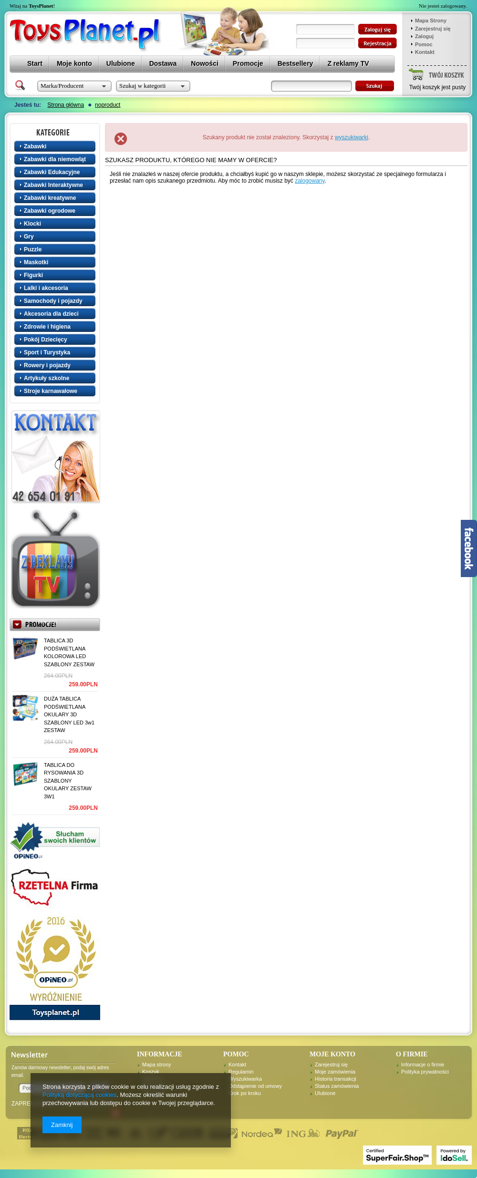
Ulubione (325, 1093)
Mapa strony (156, 1064)
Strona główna (65, 105)
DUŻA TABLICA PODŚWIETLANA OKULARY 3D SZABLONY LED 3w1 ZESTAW (69, 714)
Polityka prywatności (425, 1072)
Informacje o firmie (422, 1064)
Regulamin (241, 1072)
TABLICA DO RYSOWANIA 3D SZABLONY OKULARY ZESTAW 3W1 (68, 780)
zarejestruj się (377, 43)
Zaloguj (424, 36)
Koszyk (150, 1072)
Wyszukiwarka (245, 1079)
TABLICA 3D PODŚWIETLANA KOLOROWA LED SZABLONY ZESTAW (69, 652)
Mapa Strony (430, 20)
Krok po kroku (244, 1093)
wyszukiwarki (351, 137)
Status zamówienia (337, 1086)
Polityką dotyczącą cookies (79, 1094)
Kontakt (425, 52)
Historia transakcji (335, 1079)
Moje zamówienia (335, 1072)
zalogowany (309, 180)
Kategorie (55, 132)
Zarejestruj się (433, 28)
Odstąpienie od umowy (255, 1086)
